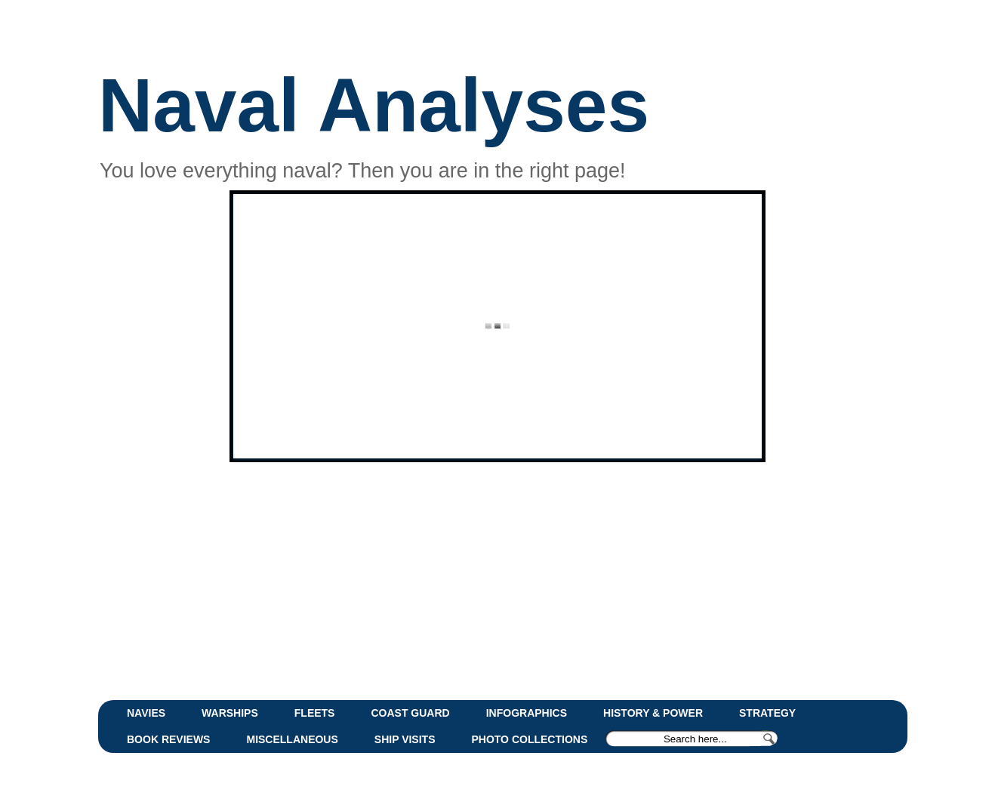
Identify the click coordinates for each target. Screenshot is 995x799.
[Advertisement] (464, 579)
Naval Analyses (373, 105)
